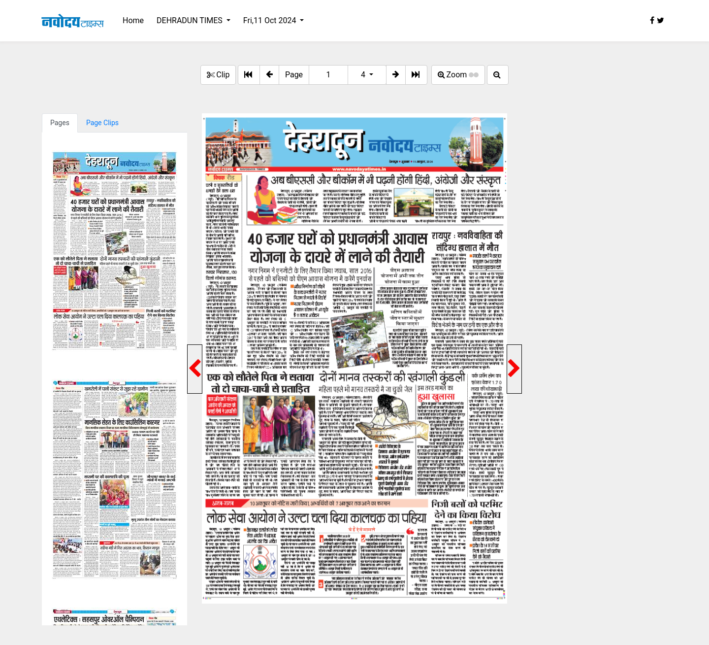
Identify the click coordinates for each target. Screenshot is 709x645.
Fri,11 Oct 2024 (270, 20)
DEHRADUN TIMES (191, 20)
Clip (218, 74)
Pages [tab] (59, 123)
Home (133, 20)
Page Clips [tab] (102, 123)
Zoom (458, 74)
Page (294, 74)
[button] (269, 75)
